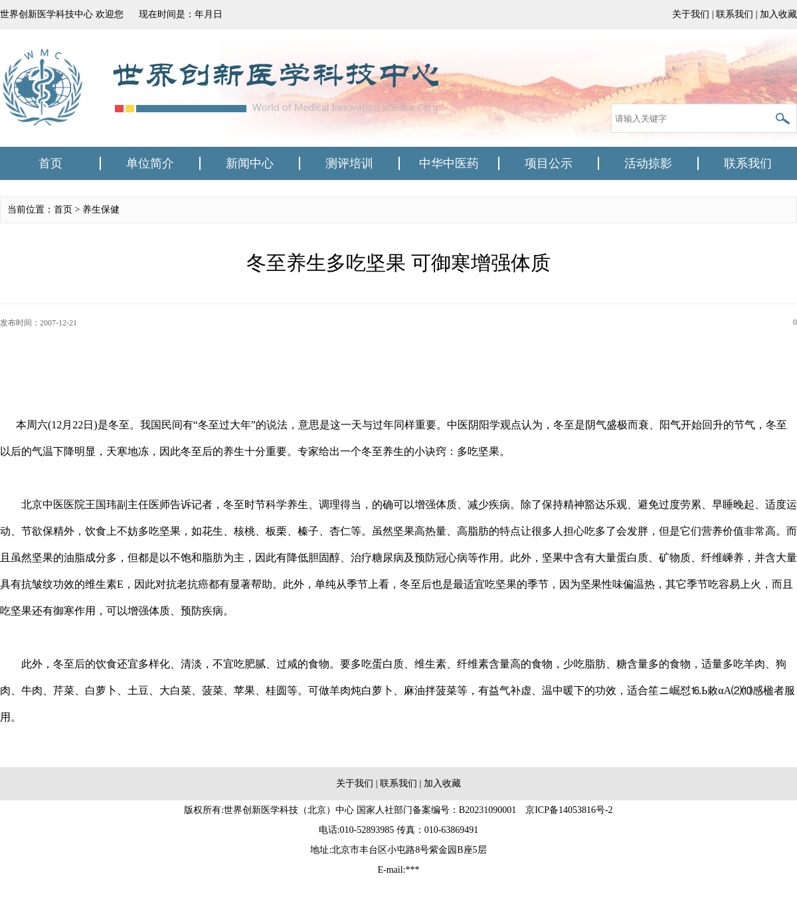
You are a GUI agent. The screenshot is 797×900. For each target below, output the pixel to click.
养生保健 (101, 210)
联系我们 (734, 14)
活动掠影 (648, 163)
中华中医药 (449, 163)
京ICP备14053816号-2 (568, 810)
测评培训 (349, 163)
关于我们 (690, 14)
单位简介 (150, 163)
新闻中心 (250, 163)
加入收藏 (778, 14)
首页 (50, 163)
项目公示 (549, 163)
